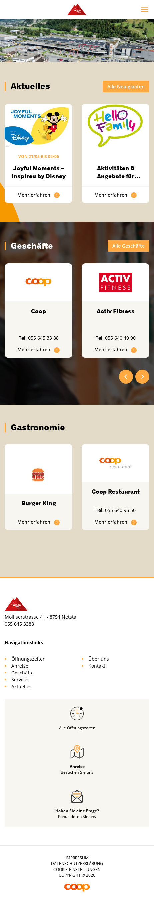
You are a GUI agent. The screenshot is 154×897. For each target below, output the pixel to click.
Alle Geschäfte (128, 246)
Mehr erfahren (38, 195)
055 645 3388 (19, 624)
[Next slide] (142, 377)
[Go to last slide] (126, 377)
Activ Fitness (116, 311)
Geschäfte (22, 673)
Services (20, 679)
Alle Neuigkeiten (126, 86)
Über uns (98, 659)
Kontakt (96, 666)
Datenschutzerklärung (77, 863)
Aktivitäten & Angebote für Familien (115, 176)
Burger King (38, 503)
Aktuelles (21, 686)
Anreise (19, 666)
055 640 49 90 (120, 338)
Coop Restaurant (116, 491)
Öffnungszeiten (28, 659)
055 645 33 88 (43, 338)
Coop (38, 311)
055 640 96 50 (120, 510)
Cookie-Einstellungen (77, 869)
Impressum (77, 858)
